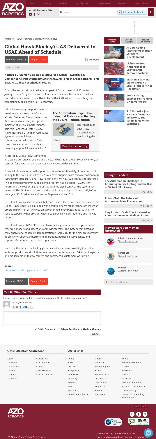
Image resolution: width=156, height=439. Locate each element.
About (71, 358)
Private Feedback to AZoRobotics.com (81, 329)
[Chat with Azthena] (148, 432)
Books (71, 386)
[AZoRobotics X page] (38, 14)
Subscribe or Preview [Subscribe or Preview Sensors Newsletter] (128, 264)
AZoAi (39, 366)
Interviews (73, 374)
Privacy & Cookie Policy (133, 386)
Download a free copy (74, 146)
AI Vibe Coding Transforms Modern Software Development (137, 51)
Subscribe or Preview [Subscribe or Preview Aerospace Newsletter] (128, 250)
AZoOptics (12, 370)
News (19, 38)
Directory (72, 378)
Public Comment (46, 329)
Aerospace (123, 246)
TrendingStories (112, 40)
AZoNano (12, 362)
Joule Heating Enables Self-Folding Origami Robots (138, 97)
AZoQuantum (43, 362)
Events (98, 370)
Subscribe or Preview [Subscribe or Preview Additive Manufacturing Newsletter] (128, 235)
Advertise (126, 378)
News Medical (43, 370)
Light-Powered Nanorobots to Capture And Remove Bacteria (138, 67)
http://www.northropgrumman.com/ (26, 270)
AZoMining (12, 378)
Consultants (101, 382)
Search (125, 366)
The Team (100, 394)
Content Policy (129, 390)
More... (150, 3)
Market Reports (102, 366)
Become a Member (131, 362)
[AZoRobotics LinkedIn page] (30, 14)
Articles (71, 366)
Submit (95, 333)
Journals (72, 390)
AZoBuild (11, 374)
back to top (141, 405)
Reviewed (94, 59)
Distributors (101, 378)
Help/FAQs (100, 386)
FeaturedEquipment (145, 40)
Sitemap (99, 390)
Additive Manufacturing (130, 232)
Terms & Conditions (132, 382)
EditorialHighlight (128, 40)
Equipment (73, 370)
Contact (125, 374)
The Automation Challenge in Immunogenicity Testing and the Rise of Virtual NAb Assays (128, 180)
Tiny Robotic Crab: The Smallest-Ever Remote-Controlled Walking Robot (126, 208)
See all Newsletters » (116, 276)
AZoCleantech (14, 366)
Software (99, 362)
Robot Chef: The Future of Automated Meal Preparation (126, 195)
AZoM (10, 358)
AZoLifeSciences (44, 374)
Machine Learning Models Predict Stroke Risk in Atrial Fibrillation (139, 83)
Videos (98, 358)
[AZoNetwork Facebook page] (34, 14)
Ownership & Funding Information (133, 396)
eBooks (71, 382)
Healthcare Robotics (78, 394)
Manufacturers (102, 374)
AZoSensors (42, 358)
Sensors (122, 261)
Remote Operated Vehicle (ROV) (41, 38)
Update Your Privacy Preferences (26, 435)
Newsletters (128, 370)
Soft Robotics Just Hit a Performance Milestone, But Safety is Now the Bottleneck (139, 115)
